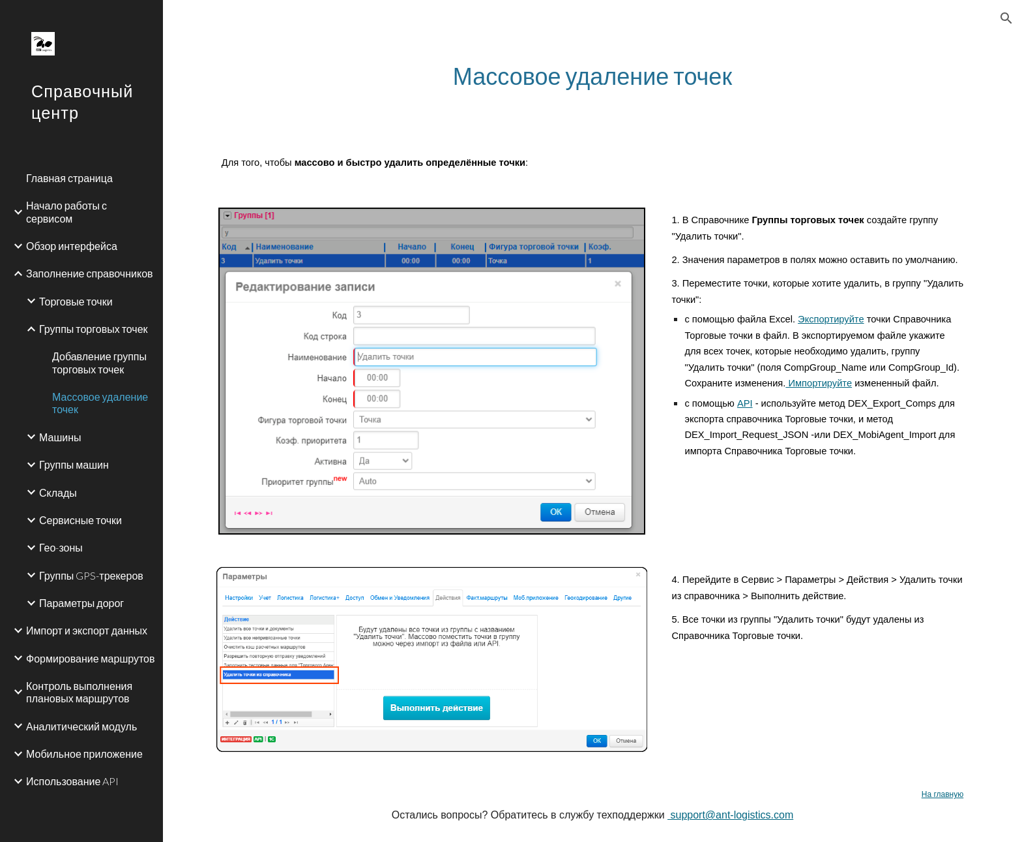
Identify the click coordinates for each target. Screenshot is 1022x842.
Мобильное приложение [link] (84, 753)
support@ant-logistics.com (730, 814)
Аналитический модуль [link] (81, 726)
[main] (592, 76)
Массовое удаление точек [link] (100, 402)
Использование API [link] (72, 781)
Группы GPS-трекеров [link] (91, 575)
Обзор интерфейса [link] (71, 246)
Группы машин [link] (74, 464)
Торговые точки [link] (76, 301)
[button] (1006, 18)
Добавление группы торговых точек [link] (99, 362)
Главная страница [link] (69, 178)
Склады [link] (58, 492)
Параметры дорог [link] (81, 603)
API (745, 403)
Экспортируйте (831, 319)
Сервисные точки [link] (80, 520)
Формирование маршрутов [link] (90, 658)
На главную (942, 794)
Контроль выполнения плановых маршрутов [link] (79, 691)
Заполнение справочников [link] (89, 273)
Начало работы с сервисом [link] (66, 211)
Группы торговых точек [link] (93, 328)
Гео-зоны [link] (61, 547)
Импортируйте (818, 383)
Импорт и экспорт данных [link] (86, 630)
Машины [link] (60, 437)
